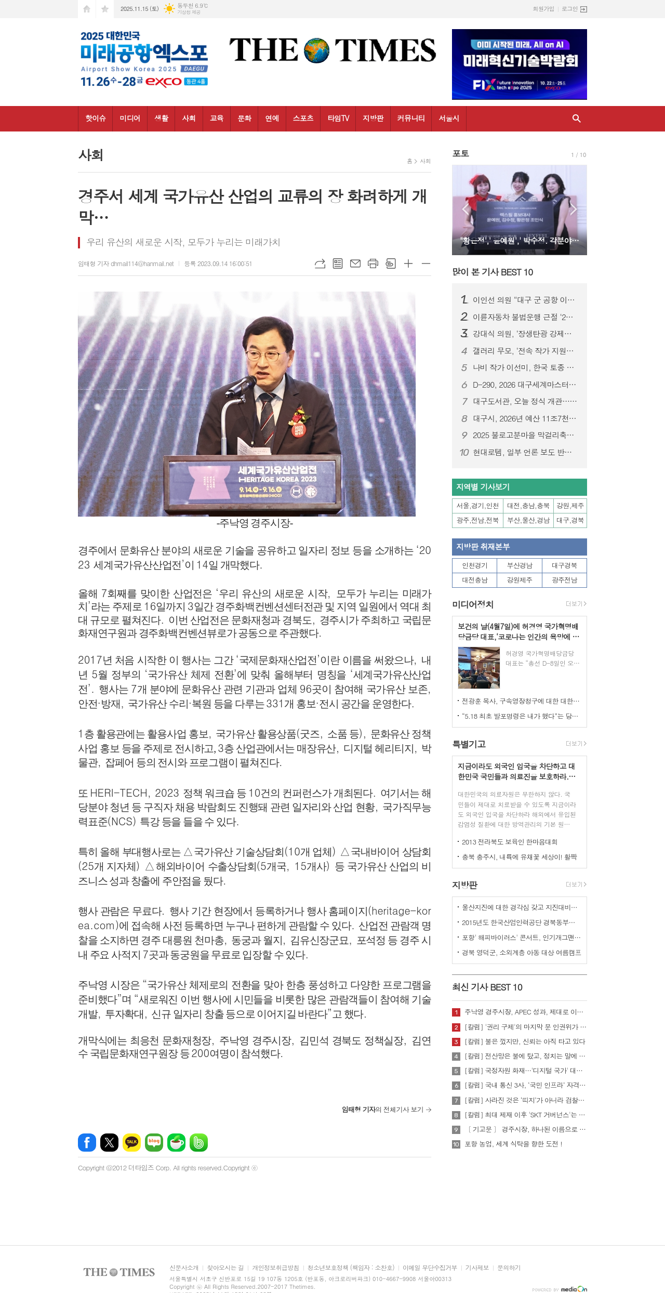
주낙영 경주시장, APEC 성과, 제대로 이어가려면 (525, 1012)
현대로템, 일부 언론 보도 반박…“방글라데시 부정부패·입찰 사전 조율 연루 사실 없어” (526, 452)
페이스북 (87, 1142)
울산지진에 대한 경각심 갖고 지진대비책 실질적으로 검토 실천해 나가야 (521, 907)
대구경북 (564, 565)
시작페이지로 (87, 9)
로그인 (570, 8)
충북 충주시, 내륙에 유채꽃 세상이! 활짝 (519, 857)
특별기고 (468, 744)
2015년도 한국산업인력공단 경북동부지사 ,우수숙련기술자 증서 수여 (521, 922)
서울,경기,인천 (478, 505)
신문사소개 (183, 1268)
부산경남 (520, 565)
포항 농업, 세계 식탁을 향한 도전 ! (513, 1144)
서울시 (448, 118)
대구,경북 (570, 520)
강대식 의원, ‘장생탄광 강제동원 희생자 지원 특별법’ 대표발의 (526, 333)
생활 (161, 118)
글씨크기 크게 (408, 263)
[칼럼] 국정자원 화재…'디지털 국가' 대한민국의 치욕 (525, 1070)
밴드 (199, 1142)
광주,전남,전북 (478, 520)
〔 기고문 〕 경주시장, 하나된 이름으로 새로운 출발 (525, 1129)
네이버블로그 (154, 1142)
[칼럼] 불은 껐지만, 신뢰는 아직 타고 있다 (524, 1041)
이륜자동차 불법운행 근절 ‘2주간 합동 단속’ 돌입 (526, 317)
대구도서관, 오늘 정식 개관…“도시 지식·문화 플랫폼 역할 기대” (526, 401)
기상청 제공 (189, 12)
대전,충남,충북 (528, 505)
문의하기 (509, 1268)
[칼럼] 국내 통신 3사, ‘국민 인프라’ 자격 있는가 (525, 1085)
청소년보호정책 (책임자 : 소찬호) (351, 1268)
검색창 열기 (576, 118)
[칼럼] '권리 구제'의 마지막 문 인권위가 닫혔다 (525, 1027)
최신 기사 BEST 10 (487, 987)
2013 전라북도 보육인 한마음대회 (510, 842)
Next (573, 209)
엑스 (109, 1142)
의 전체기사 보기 (382, 1109)
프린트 (373, 263)
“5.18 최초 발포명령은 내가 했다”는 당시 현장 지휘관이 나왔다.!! (521, 716)
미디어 (129, 118)
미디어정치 (473, 604)
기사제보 (477, 1268)
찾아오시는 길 (225, 1268)
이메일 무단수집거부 (430, 1268)
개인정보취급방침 (275, 1268)
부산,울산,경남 (528, 520)
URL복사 (320, 263)
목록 (337, 263)
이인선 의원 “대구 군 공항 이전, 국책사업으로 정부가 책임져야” (526, 300)
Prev (465, 209)
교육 (216, 118)
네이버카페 (176, 1142)
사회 (188, 118)
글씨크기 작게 (426, 263)
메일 (355, 263)
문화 (244, 118)
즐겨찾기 (105, 9)
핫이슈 (95, 118)
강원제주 (520, 580)
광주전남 (564, 580)
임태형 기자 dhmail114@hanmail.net (126, 263)
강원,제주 (570, 505)
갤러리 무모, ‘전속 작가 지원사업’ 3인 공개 (526, 351)
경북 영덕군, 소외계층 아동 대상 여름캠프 (521, 952)
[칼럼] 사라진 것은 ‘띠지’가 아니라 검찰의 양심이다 (525, 1100)
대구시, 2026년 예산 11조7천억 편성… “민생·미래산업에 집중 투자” (526, 418)
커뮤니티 (411, 118)
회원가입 (543, 8)
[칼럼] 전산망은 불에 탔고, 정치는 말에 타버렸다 (525, 1056)
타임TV (338, 118)
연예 (271, 118)
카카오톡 (132, 1142)
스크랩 (390, 263)
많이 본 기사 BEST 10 (492, 272)
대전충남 (474, 580)
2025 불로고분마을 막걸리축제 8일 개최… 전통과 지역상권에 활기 (526, 435)
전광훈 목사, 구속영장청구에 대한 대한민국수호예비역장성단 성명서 (521, 701)
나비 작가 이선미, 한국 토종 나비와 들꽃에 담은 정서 (526, 367)
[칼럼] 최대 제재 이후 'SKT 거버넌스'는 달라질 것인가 (525, 1114)
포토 (460, 153)
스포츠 (303, 118)
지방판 (373, 118)
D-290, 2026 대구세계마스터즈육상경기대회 (526, 384)
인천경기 (474, 565)
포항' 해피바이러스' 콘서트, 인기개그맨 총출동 (521, 937)
